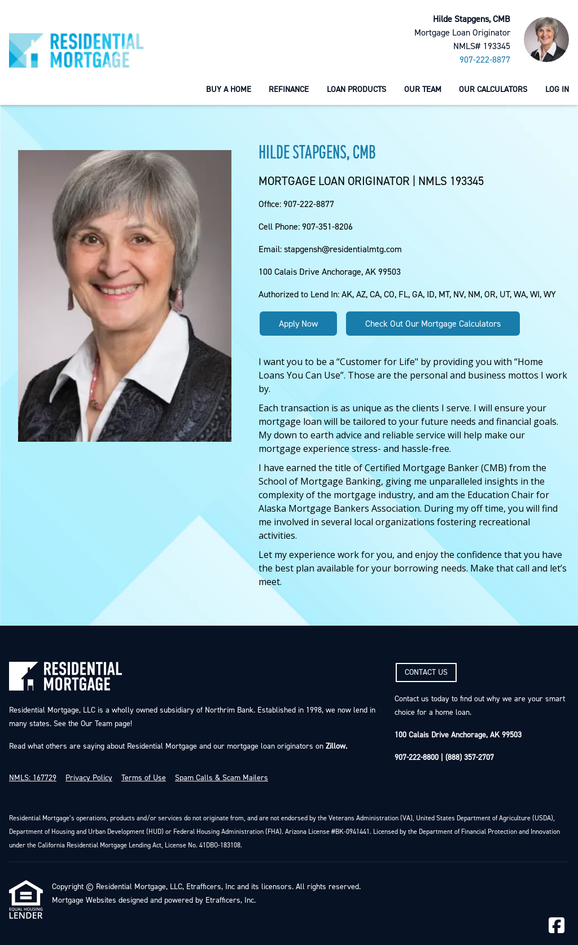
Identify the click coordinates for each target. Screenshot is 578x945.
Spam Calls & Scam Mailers (221, 778)
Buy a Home (228, 89)
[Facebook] (556, 926)
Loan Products (356, 89)
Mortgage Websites (84, 900)
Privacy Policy (88, 778)
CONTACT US (426, 672)
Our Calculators (493, 89)
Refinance (289, 89)
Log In (557, 89)
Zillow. (335, 746)
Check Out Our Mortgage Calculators (433, 323)
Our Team (422, 89)
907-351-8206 (327, 226)
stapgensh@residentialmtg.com (343, 249)
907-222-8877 (484, 59)
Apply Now (298, 323)
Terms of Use (143, 778)
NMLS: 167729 (32, 778)
